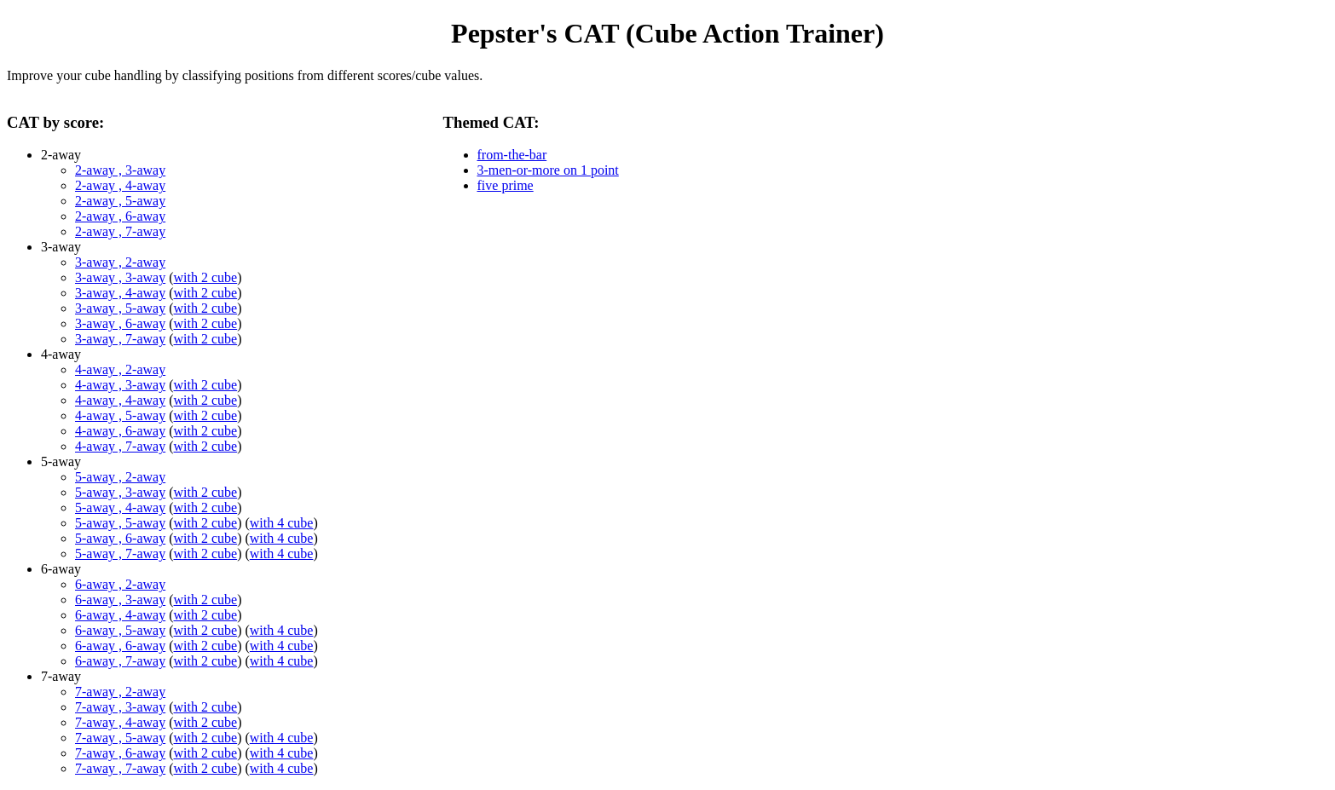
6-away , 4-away (120, 615)
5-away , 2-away (120, 477)
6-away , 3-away (120, 599)
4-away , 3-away (120, 385)
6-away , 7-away (120, 661)
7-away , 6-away (120, 753)
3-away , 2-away (120, 262)
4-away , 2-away (120, 369)
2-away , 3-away (120, 170)
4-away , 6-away (120, 431)
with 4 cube (282, 523)
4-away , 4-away (120, 400)
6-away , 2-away (120, 584)
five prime (505, 185)
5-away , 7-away (120, 553)
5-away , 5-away (120, 523)
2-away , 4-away (120, 185)
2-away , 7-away (120, 231)
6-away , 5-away (120, 630)
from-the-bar (512, 154)
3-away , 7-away (120, 339)
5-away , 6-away (120, 538)
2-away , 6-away (120, 216)
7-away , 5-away (120, 737)
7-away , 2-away (120, 691)
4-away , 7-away (120, 446)
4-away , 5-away (120, 415)
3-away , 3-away (120, 277)
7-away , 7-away (120, 768)
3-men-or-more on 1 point (548, 170)
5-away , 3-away (120, 492)
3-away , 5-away (120, 308)
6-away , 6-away (120, 645)
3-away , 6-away (120, 323)
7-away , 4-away (120, 722)
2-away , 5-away (120, 200)
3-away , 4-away (120, 292)
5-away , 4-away (120, 507)
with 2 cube (206, 277)
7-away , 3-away (120, 707)
